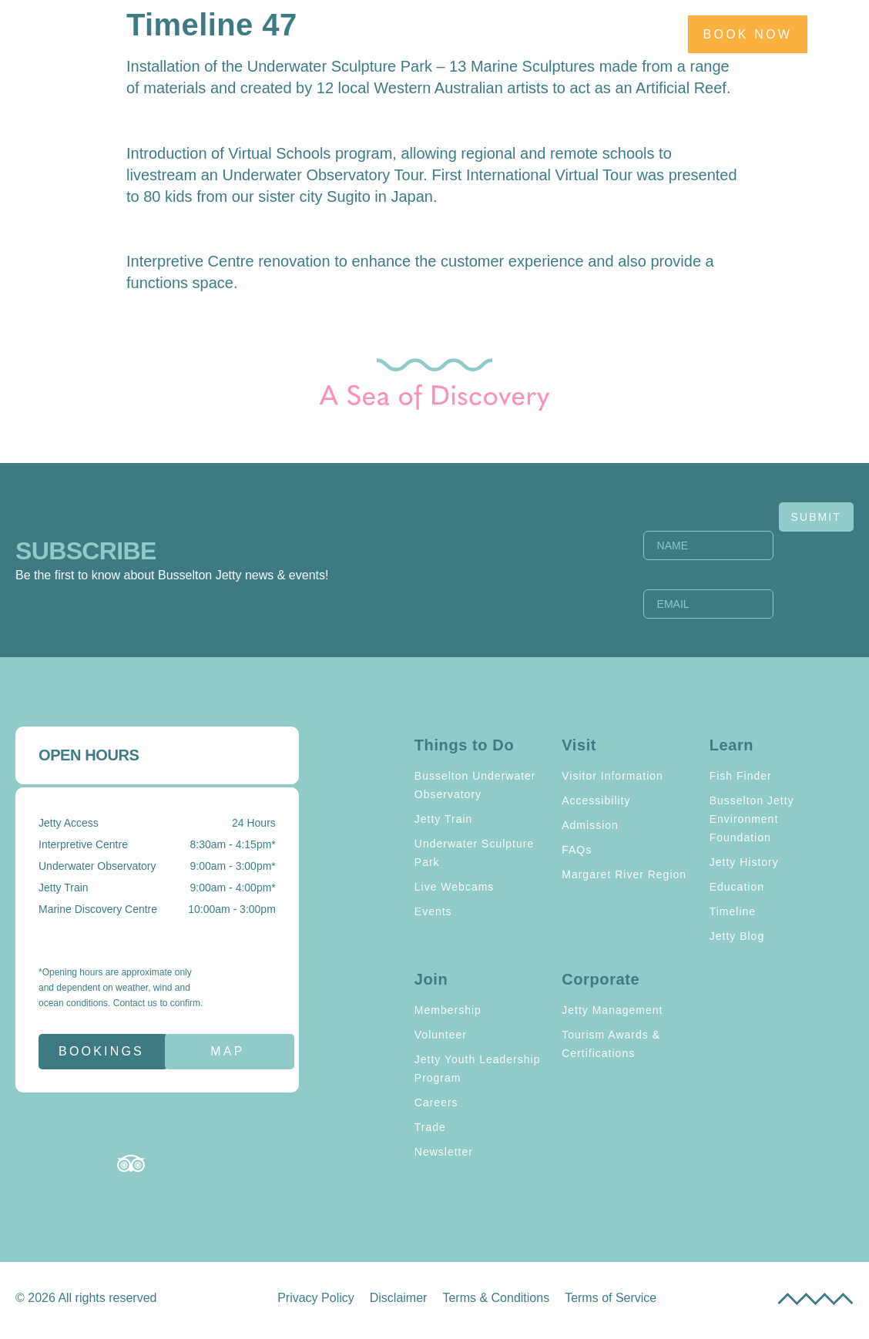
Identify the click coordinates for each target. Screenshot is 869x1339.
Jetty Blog (737, 936)
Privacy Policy (315, 1297)
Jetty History (744, 862)
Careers (436, 1102)
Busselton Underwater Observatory (475, 785)
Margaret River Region (624, 874)
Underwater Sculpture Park (474, 852)
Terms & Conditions (495, 1297)
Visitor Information (612, 776)
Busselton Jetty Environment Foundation (752, 819)
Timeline (733, 911)
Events (433, 911)
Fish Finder (741, 776)
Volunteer (440, 1035)
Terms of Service (610, 1297)
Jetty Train (443, 819)
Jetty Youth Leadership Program (477, 1068)
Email (674, 580)
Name (676, 521)
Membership (447, 1010)
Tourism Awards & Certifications (611, 1044)
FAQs (577, 850)
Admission (590, 825)
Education (737, 887)
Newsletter (443, 1152)
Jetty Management (612, 1010)
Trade (430, 1127)
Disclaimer (399, 1297)
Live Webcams (454, 887)
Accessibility (596, 800)
